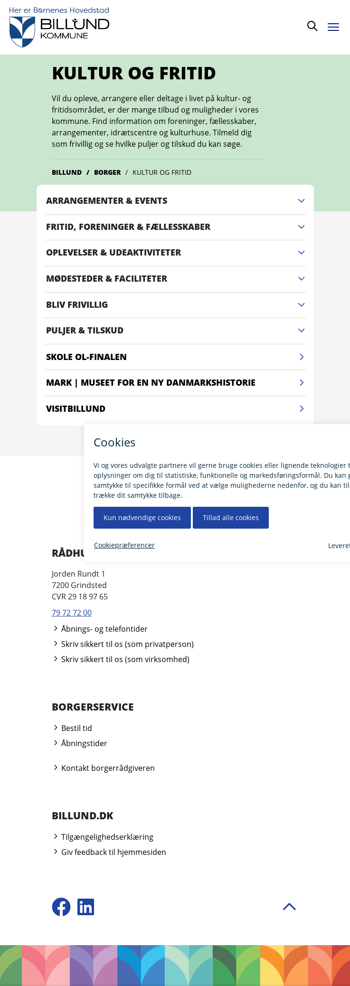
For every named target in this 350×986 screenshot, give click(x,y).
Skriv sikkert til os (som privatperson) (123, 644)
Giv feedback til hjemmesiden (109, 852)
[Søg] (312, 27)
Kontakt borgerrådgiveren (103, 768)
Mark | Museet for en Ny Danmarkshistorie (176, 383)
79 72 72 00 (72, 612)
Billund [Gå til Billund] (67, 172)
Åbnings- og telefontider (100, 629)
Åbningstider (79, 743)
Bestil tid (72, 728)
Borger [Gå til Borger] (107, 172)
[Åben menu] (336, 25)
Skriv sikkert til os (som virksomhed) (120, 659)
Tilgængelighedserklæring (102, 837)
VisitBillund (176, 409)
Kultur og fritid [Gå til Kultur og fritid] (161, 172)
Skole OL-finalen (176, 357)
